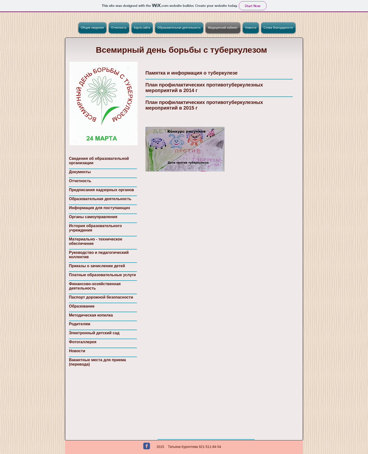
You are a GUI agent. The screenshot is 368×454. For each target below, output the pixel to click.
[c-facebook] (146, 446)
